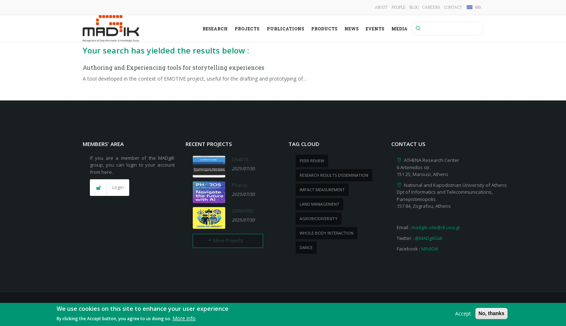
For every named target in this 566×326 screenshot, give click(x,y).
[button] (109, 187)
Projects (247, 28)
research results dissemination (334, 175)
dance (306, 247)
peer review (312, 160)
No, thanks (492, 314)
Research (215, 28)
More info (184, 319)
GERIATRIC (243, 210)
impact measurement (322, 189)
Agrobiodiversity (319, 218)
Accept (463, 314)
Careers (431, 7)
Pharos (240, 185)
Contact (453, 7)
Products (324, 28)
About (381, 7)
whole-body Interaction (326, 233)
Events (375, 28)
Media (399, 28)
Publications (285, 28)
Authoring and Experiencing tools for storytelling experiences (173, 67)
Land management (319, 204)
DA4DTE (240, 159)
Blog (414, 7)
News (351, 28)
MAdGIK (430, 248)
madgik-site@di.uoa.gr (436, 227)
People (399, 7)
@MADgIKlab (429, 238)
